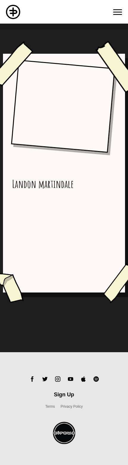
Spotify (96, 379)
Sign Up (64, 395)
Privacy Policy (71, 406)
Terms (50, 406)
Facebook (32, 379)
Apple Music (83, 379)
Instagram (58, 379)
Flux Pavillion (13, 12)
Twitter (45, 379)
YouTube (71, 379)
